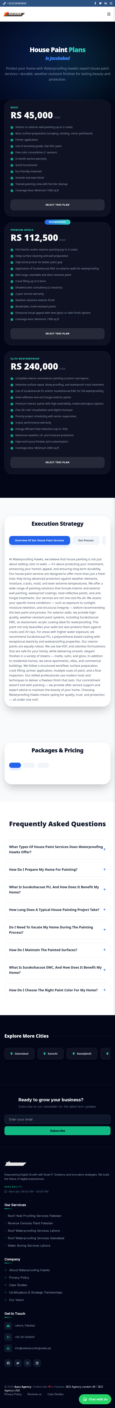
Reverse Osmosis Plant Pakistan (28, 1223)
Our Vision (14, 1300)
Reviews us (35, 1394)
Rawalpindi (82, 1053)
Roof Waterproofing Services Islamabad (34, 1238)
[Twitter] (100, 3)
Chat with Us (95, 1399)
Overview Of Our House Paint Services (39, 540)
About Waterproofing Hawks (27, 1270)
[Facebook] (95, 3)
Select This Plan (57, 204)
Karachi (51, 1053)
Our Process (86, 540)
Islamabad (19, 1053)
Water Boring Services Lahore (27, 1245)
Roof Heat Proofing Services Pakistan (32, 1216)
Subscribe (57, 1131)
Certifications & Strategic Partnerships (33, 1292)
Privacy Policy (16, 1277)
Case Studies (15, 1285)
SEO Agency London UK (81, 1386)
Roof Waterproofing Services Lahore (32, 1231)
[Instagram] (111, 3)
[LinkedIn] (106, 3)
